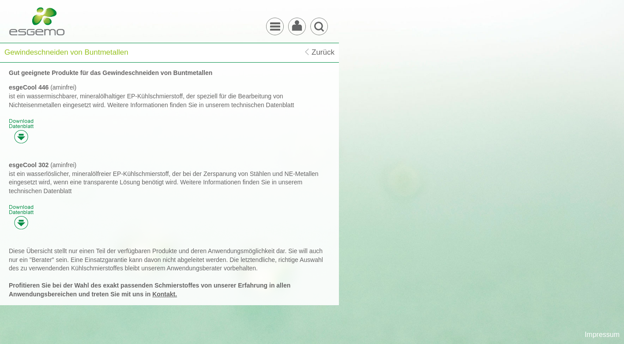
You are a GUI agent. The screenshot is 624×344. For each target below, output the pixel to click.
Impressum (602, 334)
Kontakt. (164, 294)
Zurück (323, 52)
